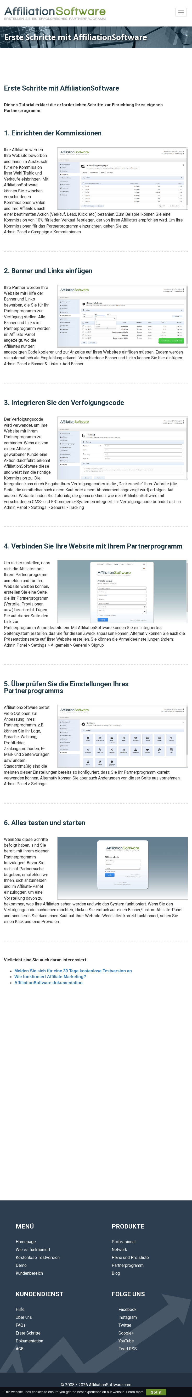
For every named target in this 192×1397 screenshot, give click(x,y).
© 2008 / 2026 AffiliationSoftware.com (96, 1384)
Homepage (26, 1241)
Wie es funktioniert (33, 1249)
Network (119, 1249)
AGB (20, 1348)
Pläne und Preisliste (130, 1257)
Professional (123, 1241)
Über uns (24, 1317)
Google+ (123, 1333)
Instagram (124, 1317)
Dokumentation (29, 1340)
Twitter (121, 1325)
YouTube (123, 1340)
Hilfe (20, 1309)
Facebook (124, 1309)
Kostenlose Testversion (38, 1257)
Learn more (135, 1392)
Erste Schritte (28, 1333)
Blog (116, 1273)
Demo (21, 1265)
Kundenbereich (29, 1273)
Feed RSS (124, 1348)
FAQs (21, 1325)
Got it (156, 1392)
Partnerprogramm (128, 1265)
